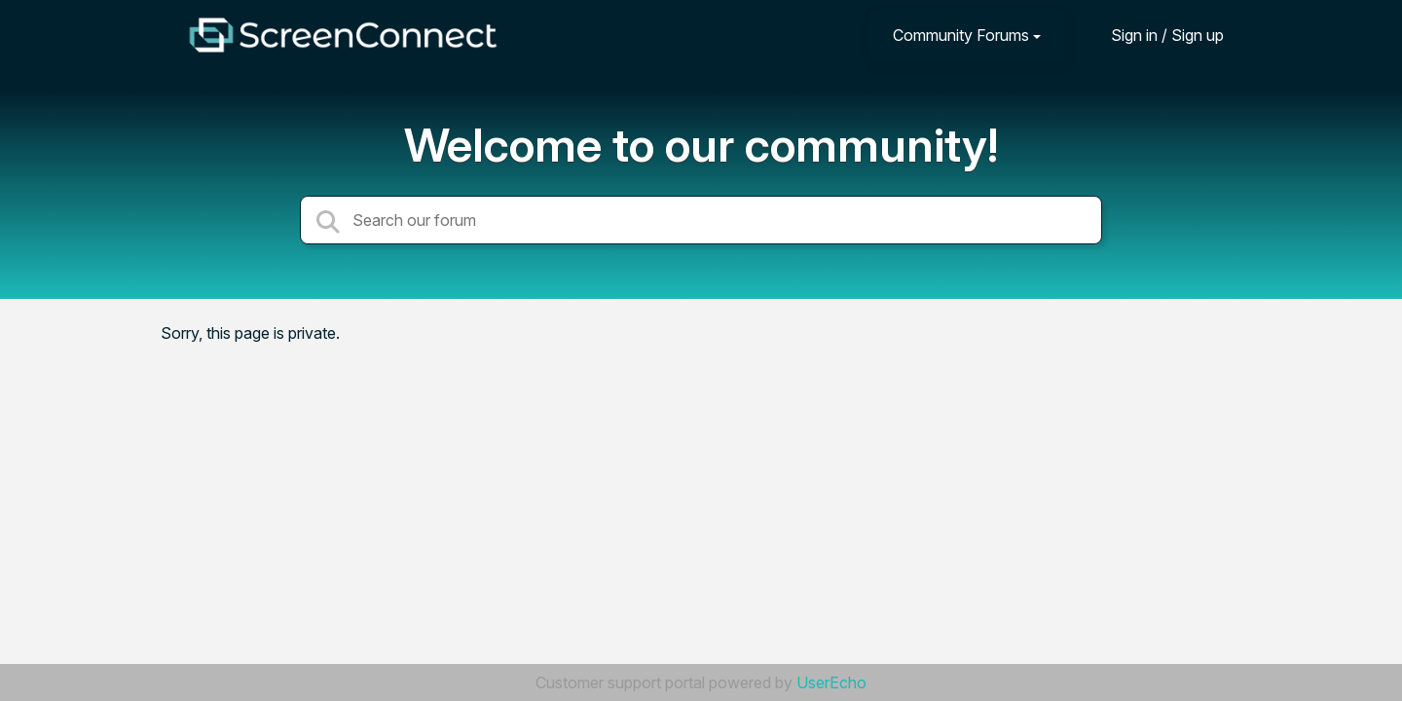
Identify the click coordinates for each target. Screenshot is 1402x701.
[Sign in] (1153, 34)
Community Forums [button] (961, 35)
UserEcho (831, 682)
